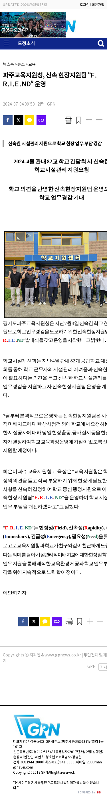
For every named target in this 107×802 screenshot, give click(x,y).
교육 (32, 64)
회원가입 (98, 4)
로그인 (84, 4)
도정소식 (26, 43)
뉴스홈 (8, 64)
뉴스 (21, 64)
